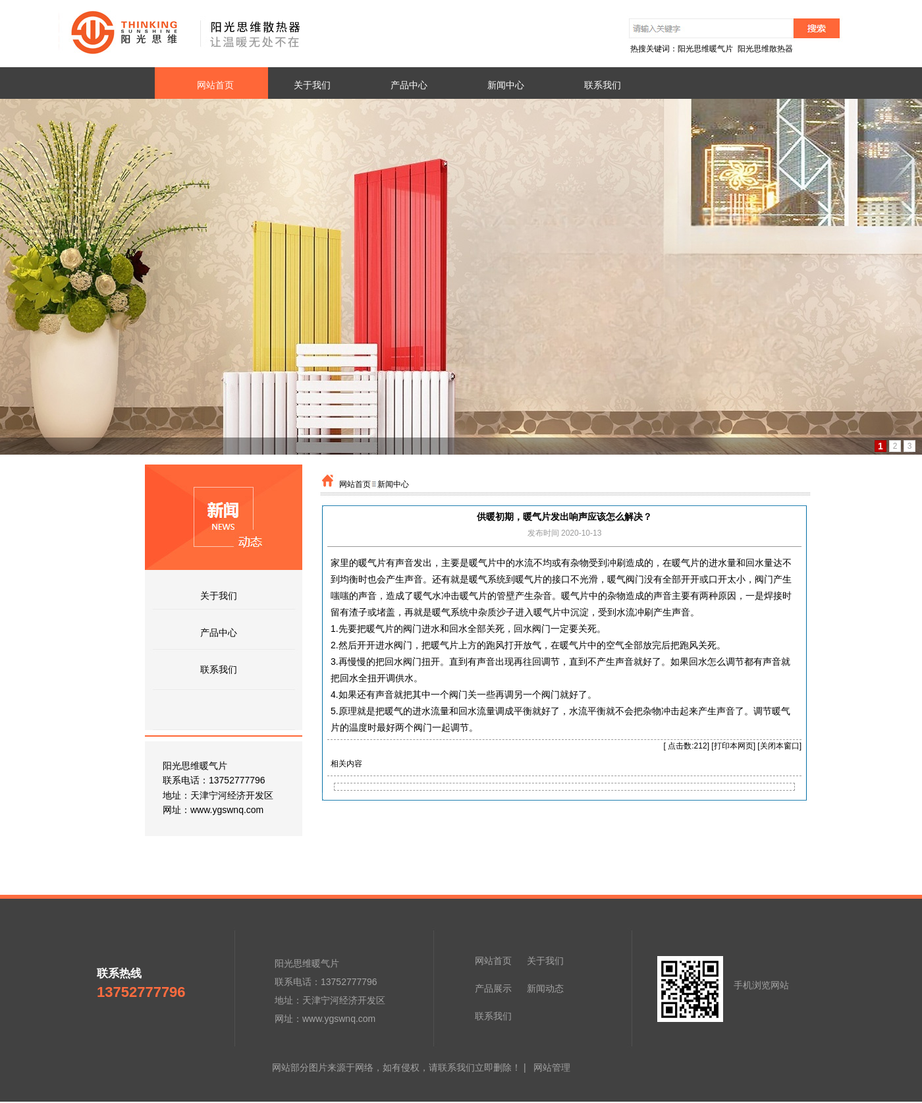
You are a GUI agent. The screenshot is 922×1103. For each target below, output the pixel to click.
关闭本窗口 (780, 745)
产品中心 (218, 632)
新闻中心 (393, 484)
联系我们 (218, 669)
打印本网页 (733, 745)
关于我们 (218, 595)
